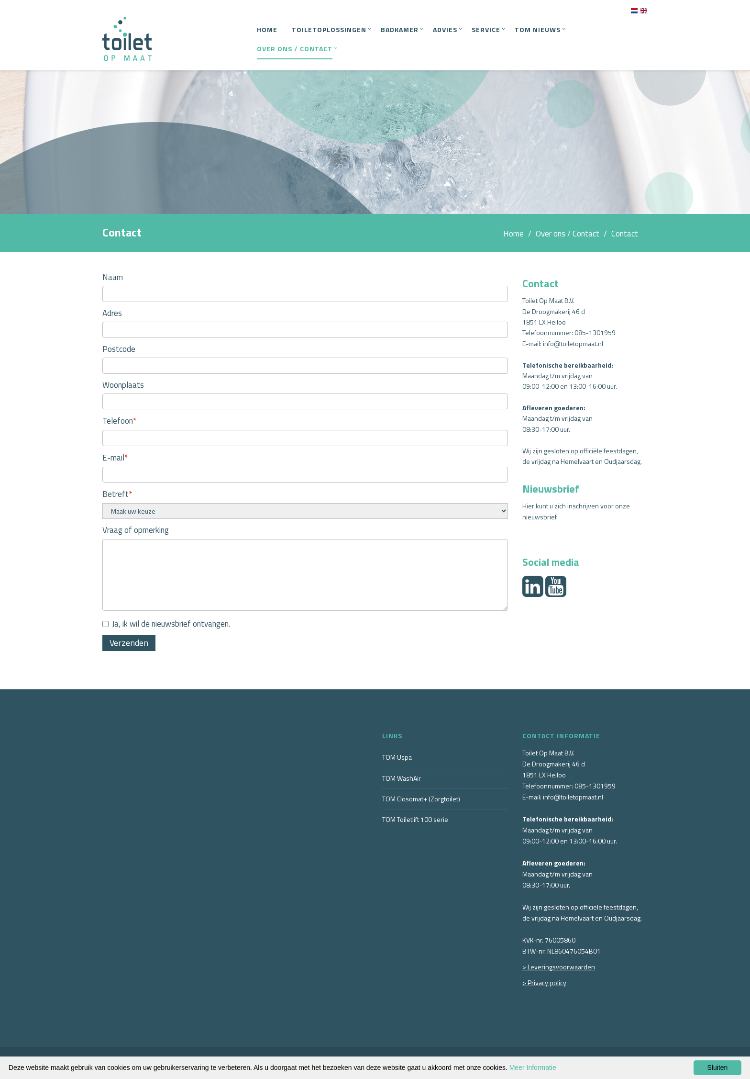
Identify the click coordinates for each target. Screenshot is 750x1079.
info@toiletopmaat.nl (573, 343)
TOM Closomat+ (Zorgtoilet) (421, 799)
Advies (445, 29)
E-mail (115, 457)
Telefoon (119, 420)
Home (267, 29)
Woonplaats (123, 385)
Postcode (118, 349)
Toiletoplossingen (329, 29)
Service (486, 29)
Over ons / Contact (294, 49)
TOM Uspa (397, 757)
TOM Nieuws (538, 29)
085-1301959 (595, 332)
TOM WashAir (401, 778)
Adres (112, 313)
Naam (112, 277)
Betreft (117, 493)
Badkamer (400, 29)
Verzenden (129, 642)
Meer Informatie (532, 1067)
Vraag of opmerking (135, 530)
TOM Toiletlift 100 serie (415, 819)
